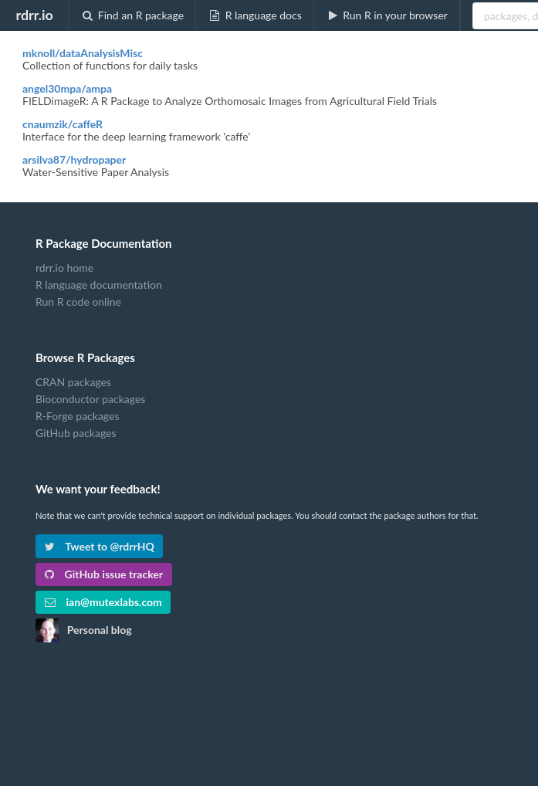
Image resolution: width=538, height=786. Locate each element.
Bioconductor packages (90, 398)
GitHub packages (76, 432)
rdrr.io (33, 14)
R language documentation (99, 284)
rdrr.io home (64, 268)
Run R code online (78, 301)
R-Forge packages (77, 415)
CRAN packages (73, 382)
